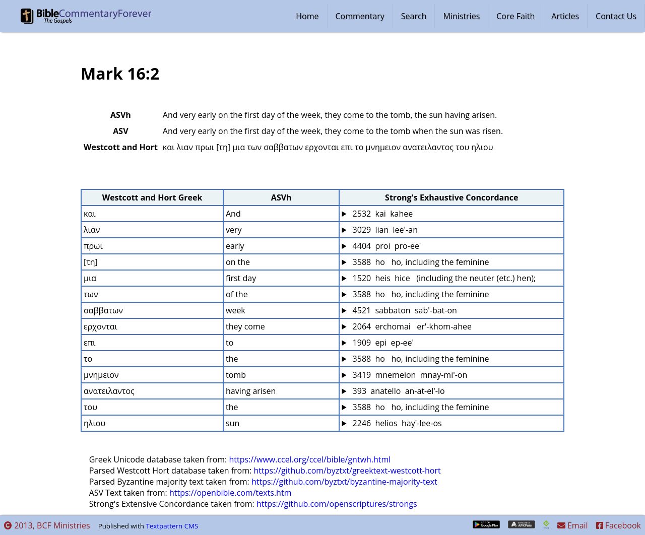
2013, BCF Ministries (47, 525)
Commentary (360, 16)
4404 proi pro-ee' (385, 245)
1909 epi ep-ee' (382, 342)
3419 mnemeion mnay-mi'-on (408, 374)
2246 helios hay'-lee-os (395, 423)
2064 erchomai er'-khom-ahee (411, 326)
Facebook (618, 525)
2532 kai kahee (381, 213)
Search (414, 16)
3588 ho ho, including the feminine (419, 262)
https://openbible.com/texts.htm (230, 492)
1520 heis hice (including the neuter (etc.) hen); (443, 278)
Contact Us (616, 16)
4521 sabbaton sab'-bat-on (403, 310)
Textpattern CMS (172, 525)
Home (307, 16)
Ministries (461, 16)
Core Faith (515, 16)
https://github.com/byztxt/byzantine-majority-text (344, 481)
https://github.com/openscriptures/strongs (336, 503)
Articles (565, 16)
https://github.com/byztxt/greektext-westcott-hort (346, 470)
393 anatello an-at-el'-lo (397, 390)
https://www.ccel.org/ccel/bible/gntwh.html (310, 459)
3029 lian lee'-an (384, 229)
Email (572, 525)
